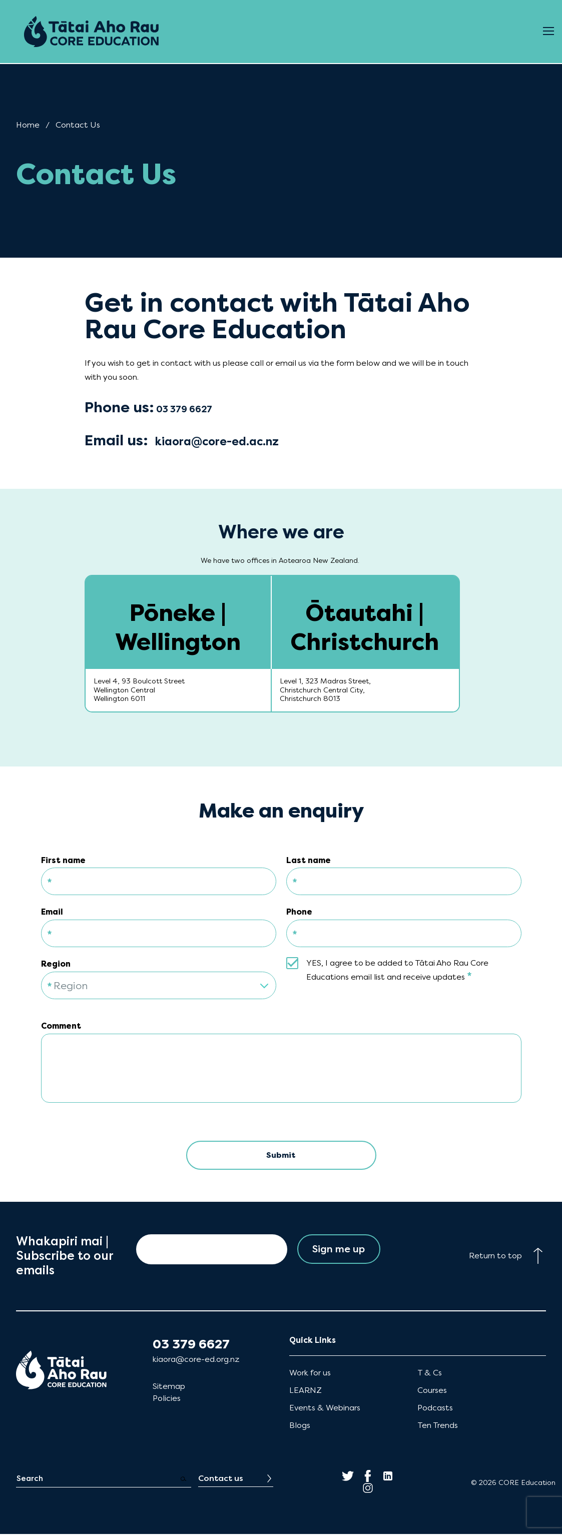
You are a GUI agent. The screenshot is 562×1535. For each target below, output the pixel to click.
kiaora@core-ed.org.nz (196, 1359)
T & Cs (429, 1373)
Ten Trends (437, 1426)
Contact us (220, 1479)
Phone (299, 912)
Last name (308, 860)
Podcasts (435, 1408)
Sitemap (169, 1386)
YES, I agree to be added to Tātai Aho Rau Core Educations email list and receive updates (397, 970)
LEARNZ (305, 1390)
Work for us (310, 1373)
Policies (167, 1398)
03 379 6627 (191, 1345)
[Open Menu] (548, 31)
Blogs (299, 1426)
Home (28, 125)
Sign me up (338, 1250)
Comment (61, 1026)
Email (52, 912)
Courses (432, 1390)
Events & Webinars (324, 1408)
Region (56, 964)
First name (63, 860)
